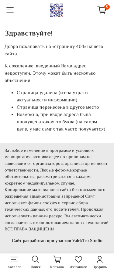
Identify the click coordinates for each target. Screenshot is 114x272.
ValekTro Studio (87, 240)
